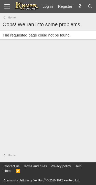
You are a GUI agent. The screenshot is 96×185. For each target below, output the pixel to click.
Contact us (11, 166)
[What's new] (80, 6)
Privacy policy (61, 166)
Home (8, 171)
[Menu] (7, 6)
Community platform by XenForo (42, 180)
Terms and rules (35, 166)
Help (78, 166)
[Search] (90, 6)
